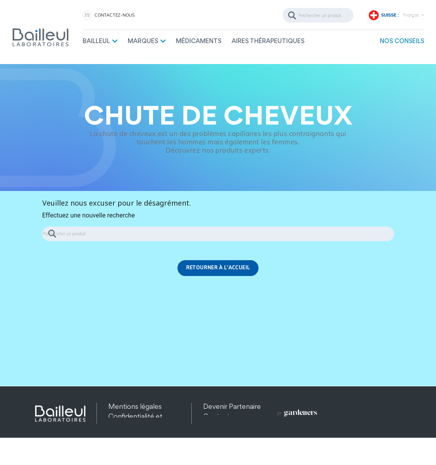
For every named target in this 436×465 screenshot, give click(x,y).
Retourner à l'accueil (218, 268)
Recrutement (224, 426)
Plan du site (126, 445)
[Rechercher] (318, 15)
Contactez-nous (114, 15)
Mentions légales (135, 406)
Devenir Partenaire (232, 406)
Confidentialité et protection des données (135, 426)
